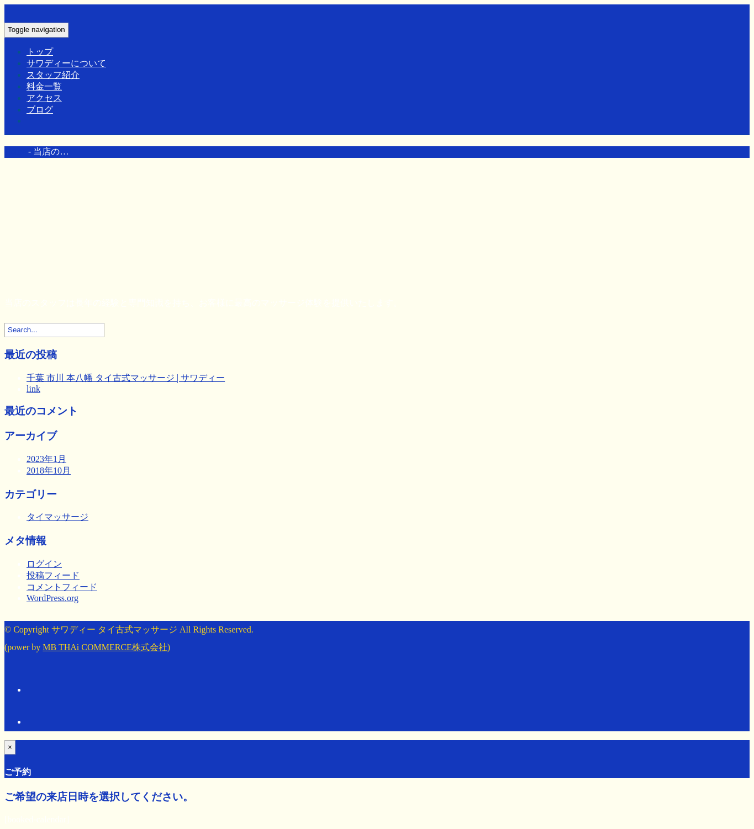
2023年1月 (46, 459)
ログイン (44, 563)
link (33, 389)
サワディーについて (66, 63)
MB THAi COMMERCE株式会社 (105, 647)
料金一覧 (44, 86)
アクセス (44, 98)
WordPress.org (52, 598)
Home (15, 151)
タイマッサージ (57, 517)
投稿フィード (53, 575)
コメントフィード (62, 587)
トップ (40, 51)
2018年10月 (49, 470)
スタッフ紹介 (53, 74)
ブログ (40, 109)
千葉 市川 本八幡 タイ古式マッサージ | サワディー (126, 377)
